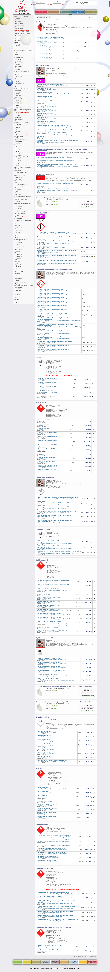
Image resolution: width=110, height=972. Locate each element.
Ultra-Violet (18, 290)
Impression (18, 150)
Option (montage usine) (21, 199)
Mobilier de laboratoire (21, 184)
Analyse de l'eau (19, 25)
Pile (16, 222)
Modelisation (18, 189)
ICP (16, 146)
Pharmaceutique (20, 217)
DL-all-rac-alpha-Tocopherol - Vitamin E (47, 89)
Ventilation (18, 297)
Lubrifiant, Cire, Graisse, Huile (23, 167)
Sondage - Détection (20, 271)
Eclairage (17, 102)
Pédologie (17, 210)
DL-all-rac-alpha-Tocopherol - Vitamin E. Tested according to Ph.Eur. (54, 126)
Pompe (17, 229)
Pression (17, 232)
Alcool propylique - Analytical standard (47, 466)
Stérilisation (18, 280)
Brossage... (18, 45)
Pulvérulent (18, 244)
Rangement (18, 251)
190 (80, 17)
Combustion (18, 68)
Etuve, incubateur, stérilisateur (23, 122)
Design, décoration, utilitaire (22, 88)
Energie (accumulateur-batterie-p (24, 114)
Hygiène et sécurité (73, 962)
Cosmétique (18, 76)
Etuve (16, 120)
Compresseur (18, 69)
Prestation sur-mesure (21, 235)
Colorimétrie (18, 66)
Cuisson (17, 81)
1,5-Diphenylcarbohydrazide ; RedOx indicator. (51, 671)
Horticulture (18, 143)
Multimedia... (18, 193)
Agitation (17, 18)
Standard (17, 277)
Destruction (18, 90)
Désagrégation (19, 86)
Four (16, 129)
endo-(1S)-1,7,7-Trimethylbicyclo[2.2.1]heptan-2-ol (50, 38)
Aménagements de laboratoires (92, 962)
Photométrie (18, 218)
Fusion (17, 132)
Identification (18, 148)
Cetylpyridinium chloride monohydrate (52, 306)
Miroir (16, 182)
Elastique (17, 105)
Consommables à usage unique (23, 73)
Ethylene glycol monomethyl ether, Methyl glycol (55, 912)
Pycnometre (18, 247)
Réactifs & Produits (20, 253)
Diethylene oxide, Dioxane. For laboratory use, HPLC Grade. (52, 589)
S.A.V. (16, 259)
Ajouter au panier (87, 204)
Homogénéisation (20, 141)
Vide (16, 302)
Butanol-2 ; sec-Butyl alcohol (44, 796)
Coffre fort (18, 61)
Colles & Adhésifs (19, 62)
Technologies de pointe (55, 962)
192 (86, 17)
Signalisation (18, 265)
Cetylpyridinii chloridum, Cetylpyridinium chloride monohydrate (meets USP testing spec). (59, 319)
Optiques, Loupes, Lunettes (22, 203)
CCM (16, 54)
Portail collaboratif (34, 968)
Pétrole (17, 215)
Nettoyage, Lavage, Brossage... (23, 196)
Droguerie (18, 100)
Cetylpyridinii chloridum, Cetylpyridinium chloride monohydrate (54, 290)
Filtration (17, 127)
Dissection (18, 95)
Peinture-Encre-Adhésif (21, 211)
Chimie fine (36, 962)
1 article (82, 3)
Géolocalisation (19, 136)
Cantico (74, 968)
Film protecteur (19, 126)
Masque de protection (21, 172)
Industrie (17, 153)
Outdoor (17, 205)
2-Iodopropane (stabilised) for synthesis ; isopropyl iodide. (52, 849)
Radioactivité (18, 249)
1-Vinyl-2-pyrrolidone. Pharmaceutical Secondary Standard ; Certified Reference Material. (58, 499)
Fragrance (18, 131)
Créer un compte (71, 1)
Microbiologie (18, 181)
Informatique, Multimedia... (22, 157)
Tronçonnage (18, 287)
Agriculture (18, 20)
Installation (18, 160)
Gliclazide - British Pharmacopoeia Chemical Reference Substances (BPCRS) (57, 233)
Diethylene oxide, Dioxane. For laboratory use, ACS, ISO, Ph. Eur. (54, 610)
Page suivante (92, 17)
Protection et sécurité (21, 239)
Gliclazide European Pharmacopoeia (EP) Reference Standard (57, 237)
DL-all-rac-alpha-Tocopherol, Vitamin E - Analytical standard (52, 85)
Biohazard (18, 40)
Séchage (17, 261)
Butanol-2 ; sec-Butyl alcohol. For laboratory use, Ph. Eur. (52, 788)
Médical (17, 174)
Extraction (18, 124)
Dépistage (18, 85)
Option (17, 198)
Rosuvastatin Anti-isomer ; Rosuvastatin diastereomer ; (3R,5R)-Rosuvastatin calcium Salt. (57, 185)
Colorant (17, 64)
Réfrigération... (19, 256)
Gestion (79, 968)
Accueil (41, 12)
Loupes (17, 165)
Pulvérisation (18, 242)
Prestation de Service (20, 234)
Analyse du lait (19, 28)
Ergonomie (18, 117)
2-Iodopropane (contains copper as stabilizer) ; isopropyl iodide (56, 836)
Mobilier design (19, 186)
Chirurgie (17, 56)
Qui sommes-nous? (53, 12)
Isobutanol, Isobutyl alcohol (50, 946)
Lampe (17, 163)
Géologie (17, 138)
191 (83, 17)
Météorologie (18, 177)
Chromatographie (20, 57)
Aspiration (18, 35)
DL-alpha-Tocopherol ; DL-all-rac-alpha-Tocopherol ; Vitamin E (53, 93)
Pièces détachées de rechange (23, 220)
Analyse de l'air (19, 23)
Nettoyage (18, 194)
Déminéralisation (19, 83)
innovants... (18, 158)
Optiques (17, 201)
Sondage (17, 270)
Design (64, 962)
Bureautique (18, 49)
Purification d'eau (19, 246)
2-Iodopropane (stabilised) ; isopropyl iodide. (48, 857)
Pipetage (17, 223)
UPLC (16, 292)
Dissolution (18, 97)
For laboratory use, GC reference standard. (52, 626)
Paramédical (18, 206)
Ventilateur (18, 295)
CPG (16, 78)
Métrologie (18, 179)
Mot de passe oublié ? (62, 1)
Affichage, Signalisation (21, 16)
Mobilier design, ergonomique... (23, 187)
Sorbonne (17, 273)
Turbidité (17, 289)
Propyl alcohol (44, 420)
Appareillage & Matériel (22, 30)
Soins (16, 268)
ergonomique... (19, 119)
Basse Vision (18, 38)
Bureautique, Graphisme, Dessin (23, 50)
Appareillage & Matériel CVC (22, 32)
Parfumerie (18, 208)
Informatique (18, 155)
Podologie (17, 225)
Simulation (18, 266)
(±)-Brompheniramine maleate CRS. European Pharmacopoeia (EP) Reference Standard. (57, 166)
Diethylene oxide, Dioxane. (49, 602)
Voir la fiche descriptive (88, 207)
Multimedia (18, 191)
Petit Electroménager (20, 213)
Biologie (17, 42)
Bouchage (18, 44)
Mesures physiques (20, 175)
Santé (17, 962)
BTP (16, 47)
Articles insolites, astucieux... (23, 33)
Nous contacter (91, 12)
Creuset (17, 80)
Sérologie (17, 263)
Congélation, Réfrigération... (22, 71)
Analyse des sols (19, 26)
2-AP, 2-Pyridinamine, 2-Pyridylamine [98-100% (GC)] (52, 761)
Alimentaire (18, 21)
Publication (18, 241)
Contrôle (17, 74)
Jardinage (17, 162)
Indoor (17, 151)
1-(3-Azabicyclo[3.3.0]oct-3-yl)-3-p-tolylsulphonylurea (51, 246)
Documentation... (19, 98)
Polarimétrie (18, 227)
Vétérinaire (18, 301)
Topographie (18, 284)
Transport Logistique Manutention (24, 285)
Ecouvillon (18, 104)
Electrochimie (18, 107)
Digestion (17, 93)
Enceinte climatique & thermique (24, 110)
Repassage (18, 258)
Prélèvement (18, 230)
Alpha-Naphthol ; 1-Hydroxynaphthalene (47, 379)
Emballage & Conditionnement (23, 109)
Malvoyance (18, 170)
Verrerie (17, 299)
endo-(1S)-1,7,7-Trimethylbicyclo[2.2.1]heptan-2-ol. (50, 50)
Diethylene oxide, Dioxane (49, 593)
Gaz (16, 134)
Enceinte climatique (24, 112)
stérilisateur (18, 278)
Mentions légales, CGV (66, 12)
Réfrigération (18, 254)
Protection (82, 962)
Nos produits (78, 12)
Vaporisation (18, 294)
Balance (17, 37)
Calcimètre (18, 52)
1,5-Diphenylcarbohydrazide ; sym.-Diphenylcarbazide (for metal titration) (56, 675)
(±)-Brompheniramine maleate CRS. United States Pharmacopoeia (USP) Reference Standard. (56, 159)
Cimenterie (18, 59)
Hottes (17, 145)
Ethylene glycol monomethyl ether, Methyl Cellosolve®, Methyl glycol (55, 893)
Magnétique (18, 169)
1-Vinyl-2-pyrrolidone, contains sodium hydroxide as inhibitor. (57, 503)
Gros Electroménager (20, 139)
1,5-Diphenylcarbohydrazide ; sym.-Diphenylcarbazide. (51, 659)
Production (18, 237)
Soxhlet (17, 275)
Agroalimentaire (27, 962)
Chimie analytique (45, 962)
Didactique (18, 92)
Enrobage (17, 115)
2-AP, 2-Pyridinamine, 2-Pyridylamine (46, 732)
